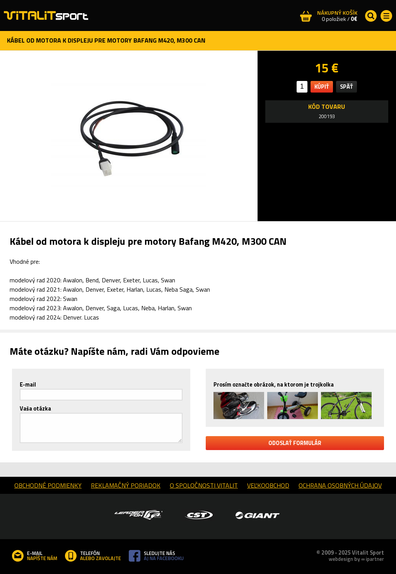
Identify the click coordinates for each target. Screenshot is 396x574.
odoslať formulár (294, 443)
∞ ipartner (372, 559)
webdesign (341, 559)
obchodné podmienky (48, 485)
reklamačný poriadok (125, 485)
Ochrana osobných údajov (340, 485)
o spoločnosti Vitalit (204, 485)
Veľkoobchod (268, 485)
